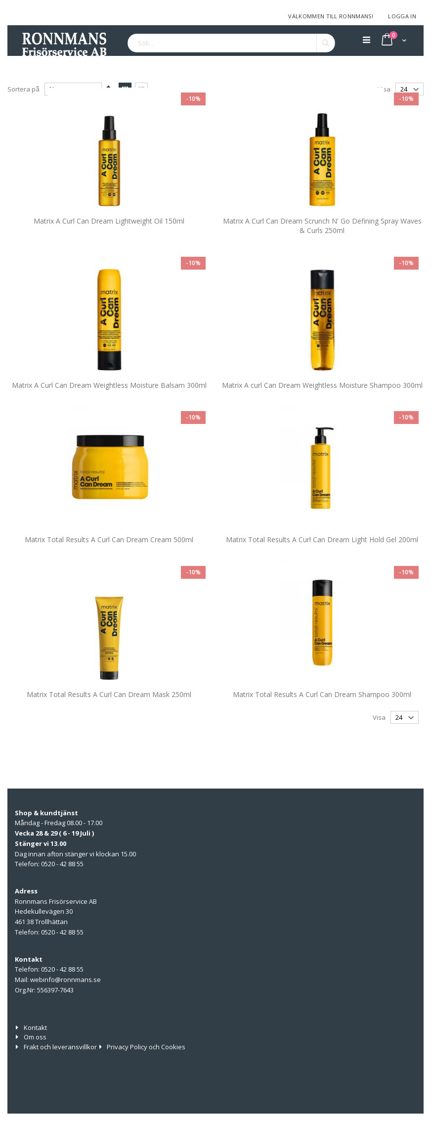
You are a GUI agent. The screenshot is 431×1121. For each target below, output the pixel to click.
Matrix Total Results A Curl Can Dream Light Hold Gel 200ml (322, 561)
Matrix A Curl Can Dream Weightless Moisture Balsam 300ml (109, 407)
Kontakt (35, 1027)
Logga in (402, 16)
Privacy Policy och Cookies (146, 1046)
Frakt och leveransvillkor (60, 1046)
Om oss (35, 1036)
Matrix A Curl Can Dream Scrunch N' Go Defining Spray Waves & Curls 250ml (322, 248)
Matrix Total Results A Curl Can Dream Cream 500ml (109, 561)
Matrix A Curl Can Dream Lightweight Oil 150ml (109, 243)
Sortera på (23, 87)
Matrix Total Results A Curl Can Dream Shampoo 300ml (322, 716)
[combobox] (231, 43)
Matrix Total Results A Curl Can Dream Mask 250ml (109, 716)
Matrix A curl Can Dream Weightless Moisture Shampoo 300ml (322, 407)
